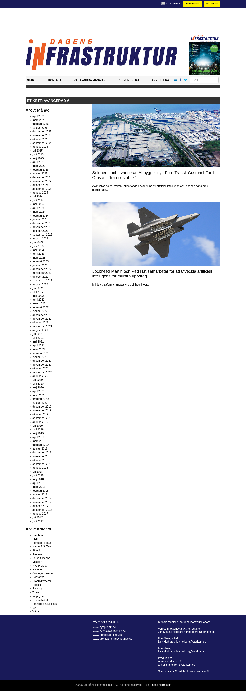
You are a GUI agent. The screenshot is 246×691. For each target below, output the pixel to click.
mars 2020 (38, 395)
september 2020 (42, 372)
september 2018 (42, 463)
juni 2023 (38, 246)
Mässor (36, 561)
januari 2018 (39, 494)
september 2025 (42, 142)
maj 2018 (38, 479)
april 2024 (38, 207)
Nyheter (37, 569)
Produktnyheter (41, 581)
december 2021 (41, 315)
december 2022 (41, 269)
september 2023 (42, 234)
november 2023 (41, 227)
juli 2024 (37, 196)
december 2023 (41, 223)
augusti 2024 (40, 192)
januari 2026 (39, 127)
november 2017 (41, 502)
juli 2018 (37, 471)
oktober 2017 (40, 505)
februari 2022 (40, 307)
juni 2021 (38, 337)
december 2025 (41, 131)
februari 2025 (40, 169)
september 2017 (42, 509)
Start (31, 80)
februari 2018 (40, 490)
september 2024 (42, 188)
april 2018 (38, 483)
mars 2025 (38, 166)
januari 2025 (39, 173)
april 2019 (38, 437)
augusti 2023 (40, 238)
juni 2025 (38, 154)
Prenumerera (192, 4)
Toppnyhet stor (41, 600)
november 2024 (41, 181)
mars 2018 (38, 486)
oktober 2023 (40, 230)
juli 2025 (37, 150)
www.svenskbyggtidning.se (109, 631)
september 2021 (42, 326)
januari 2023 (39, 265)
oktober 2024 (40, 184)
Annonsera (212, 4)
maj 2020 (38, 387)
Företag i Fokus (41, 542)
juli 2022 (37, 288)
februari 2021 (40, 353)
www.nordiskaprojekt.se (107, 634)
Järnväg (37, 550)
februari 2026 (40, 123)
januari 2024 (39, 219)
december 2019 (41, 406)
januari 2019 (39, 448)
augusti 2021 (40, 330)
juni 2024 (38, 200)
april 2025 (38, 162)
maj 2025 (38, 158)
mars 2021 (38, 349)
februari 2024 (40, 215)
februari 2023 (40, 261)
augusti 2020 (40, 376)
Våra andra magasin (89, 80)
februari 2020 (40, 398)
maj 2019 (38, 433)
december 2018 (41, 452)
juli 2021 (37, 334)
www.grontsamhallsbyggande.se (112, 638)
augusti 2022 (40, 284)
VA (34, 607)
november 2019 (41, 410)
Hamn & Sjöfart (41, 546)
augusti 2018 (40, 467)
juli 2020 (37, 379)
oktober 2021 (40, 322)
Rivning (37, 588)
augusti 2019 (40, 422)
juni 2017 (38, 521)
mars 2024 (38, 211)
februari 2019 (40, 444)
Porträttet (38, 577)
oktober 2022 (40, 276)
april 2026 (38, 116)
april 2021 (38, 345)
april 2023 (38, 253)
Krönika (37, 554)
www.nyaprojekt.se (104, 627)
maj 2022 (38, 295)
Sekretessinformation (158, 684)
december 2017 (41, 498)
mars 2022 (38, 303)
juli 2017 (37, 517)
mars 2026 (38, 120)
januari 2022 (39, 311)
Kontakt (54, 80)
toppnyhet (38, 596)
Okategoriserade (42, 573)
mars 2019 (38, 441)
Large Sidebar (41, 558)
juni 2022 (38, 291)
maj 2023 (38, 249)
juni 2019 (38, 429)
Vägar (36, 611)
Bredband (38, 535)
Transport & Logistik (44, 603)
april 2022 (38, 299)
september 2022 (42, 280)
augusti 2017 (40, 513)
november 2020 (41, 364)
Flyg (35, 538)
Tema (35, 592)
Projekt (36, 584)
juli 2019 (37, 425)
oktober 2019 (40, 414)
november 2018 (41, 456)
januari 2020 (39, 402)
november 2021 (41, 318)
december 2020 (41, 360)
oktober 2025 (40, 139)
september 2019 (42, 418)
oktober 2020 (40, 368)
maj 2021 (38, 341)
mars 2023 (38, 257)
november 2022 (41, 272)
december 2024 (41, 177)
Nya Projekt (39, 565)
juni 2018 (38, 475)
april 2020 (38, 391)
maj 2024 (38, 204)
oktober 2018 (40, 460)
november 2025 (41, 135)
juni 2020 (38, 383)
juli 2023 (37, 242)
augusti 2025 (40, 146)
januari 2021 (39, 356)
